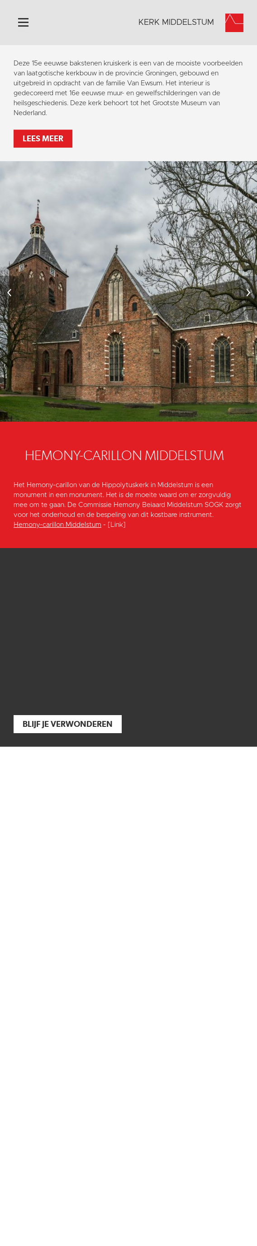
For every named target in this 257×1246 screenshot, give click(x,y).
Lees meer (43, 138)
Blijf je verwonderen (68, 724)
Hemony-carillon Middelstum (57, 524)
